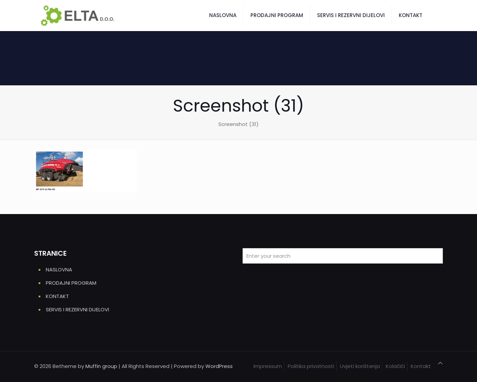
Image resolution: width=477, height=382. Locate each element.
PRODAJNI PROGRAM (71, 282)
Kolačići (395, 366)
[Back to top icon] (440, 363)
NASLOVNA (59, 269)
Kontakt (421, 366)
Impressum (268, 366)
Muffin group (101, 366)
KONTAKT (57, 296)
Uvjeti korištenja (360, 366)
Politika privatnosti (311, 366)
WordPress (219, 366)
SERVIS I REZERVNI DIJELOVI (77, 309)
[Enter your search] (343, 256)
